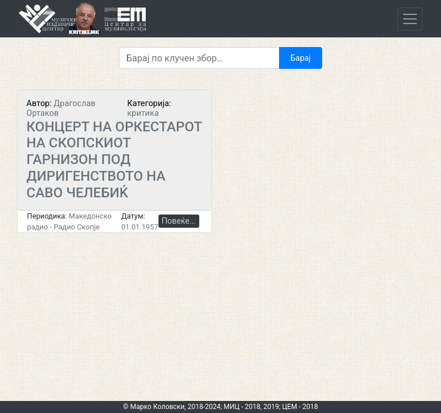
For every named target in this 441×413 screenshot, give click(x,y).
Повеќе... (179, 220)
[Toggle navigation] (410, 18)
